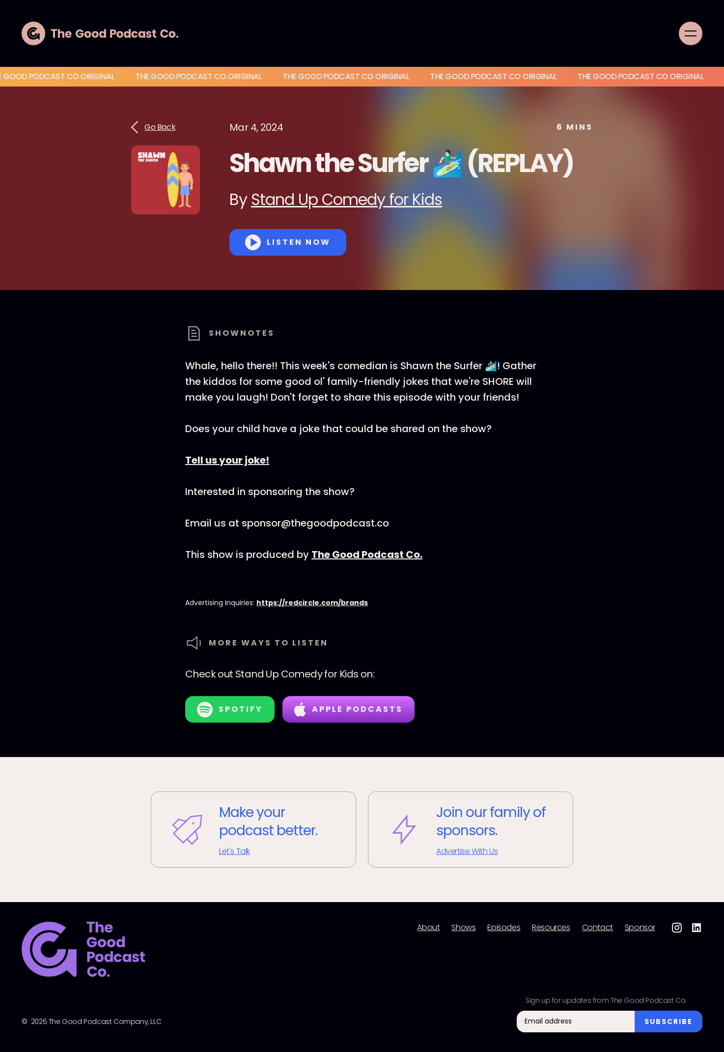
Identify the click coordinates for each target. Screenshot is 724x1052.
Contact (597, 928)
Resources (551, 928)
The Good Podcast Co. (366, 554)
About (428, 928)
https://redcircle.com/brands (312, 603)
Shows (463, 928)
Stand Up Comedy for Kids (346, 199)
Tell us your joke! (227, 460)
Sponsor (640, 928)
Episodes (503, 928)
